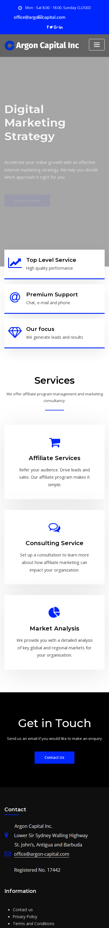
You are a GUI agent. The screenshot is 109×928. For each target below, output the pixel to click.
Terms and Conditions (32, 886)
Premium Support (49, 292)
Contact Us (54, 721)
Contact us (22, 872)
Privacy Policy (25, 879)
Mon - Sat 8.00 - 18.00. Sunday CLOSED (58, 7)
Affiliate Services (54, 450)
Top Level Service (49, 258)
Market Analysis (54, 598)
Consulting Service (54, 521)
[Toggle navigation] (97, 44)
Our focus (38, 325)
